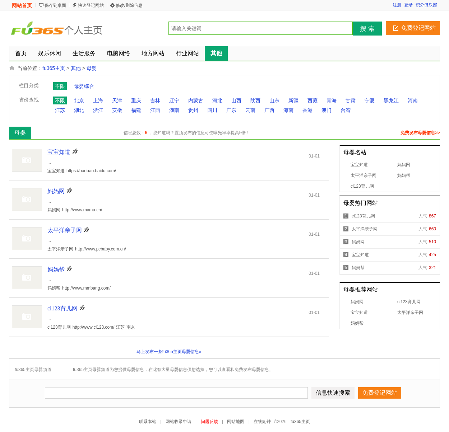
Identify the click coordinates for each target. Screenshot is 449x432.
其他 (76, 68)
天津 (117, 100)
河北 (217, 100)
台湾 (346, 110)
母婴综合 (84, 86)
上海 (98, 100)
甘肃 (351, 100)
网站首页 (22, 5)
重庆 (136, 100)
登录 (408, 5)
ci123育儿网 (362, 186)
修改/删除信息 (129, 5)
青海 (332, 100)
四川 (212, 110)
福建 (136, 110)
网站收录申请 (178, 421)
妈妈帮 (403, 175)
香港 (307, 110)
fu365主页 (53, 68)
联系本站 (147, 421)
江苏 (60, 110)
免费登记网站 (418, 28)
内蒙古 (195, 100)
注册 (397, 5)
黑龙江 (391, 100)
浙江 (98, 110)
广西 (269, 110)
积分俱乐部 (426, 5)
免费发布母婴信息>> (420, 132)
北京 (79, 100)
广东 (231, 110)
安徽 (117, 110)
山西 (236, 100)
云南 (250, 110)
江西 (155, 110)
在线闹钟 (262, 421)
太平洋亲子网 (363, 175)
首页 (21, 53)
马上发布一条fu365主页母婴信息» (169, 351)
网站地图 (235, 421)
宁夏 (370, 100)
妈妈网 (403, 164)
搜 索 (367, 28)
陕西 (255, 100)
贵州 (193, 110)
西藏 (312, 100)
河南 (413, 100)
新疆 (293, 100)
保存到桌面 (55, 5)
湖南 (174, 110)
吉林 (155, 100)
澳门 (326, 110)
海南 (288, 110)
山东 (274, 100)
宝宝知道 (359, 164)
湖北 (79, 110)
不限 (60, 86)
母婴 (92, 68)
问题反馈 (209, 421)
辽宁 (174, 100)
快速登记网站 (91, 5)
